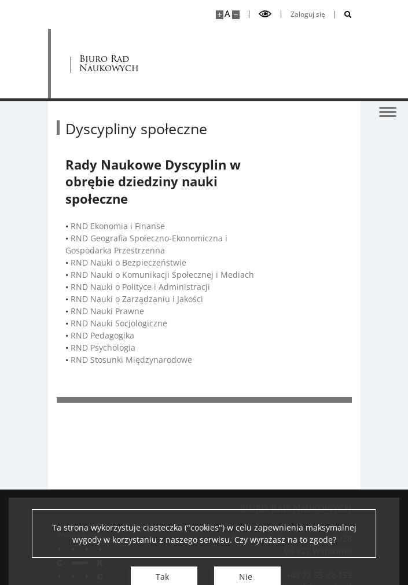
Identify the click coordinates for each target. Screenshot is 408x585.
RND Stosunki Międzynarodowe (131, 359)
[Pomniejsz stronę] (236, 14)
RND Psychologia (103, 347)
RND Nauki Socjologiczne (119, 323)
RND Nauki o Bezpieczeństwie (128, 262)
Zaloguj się (308, 14)
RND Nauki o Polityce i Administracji (140, 286)
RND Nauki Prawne (107, 311)
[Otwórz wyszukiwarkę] (343, 15)
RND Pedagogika (102, 335)
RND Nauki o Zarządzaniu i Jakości (137, 298)
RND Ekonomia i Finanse (118, 225)
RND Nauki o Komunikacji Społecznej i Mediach (162, 274)
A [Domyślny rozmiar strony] (227, 13)
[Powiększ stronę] (219, 14)
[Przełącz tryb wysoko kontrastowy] (265, 14)
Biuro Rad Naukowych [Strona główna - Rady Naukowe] (109, 63)
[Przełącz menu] (387, 111)
